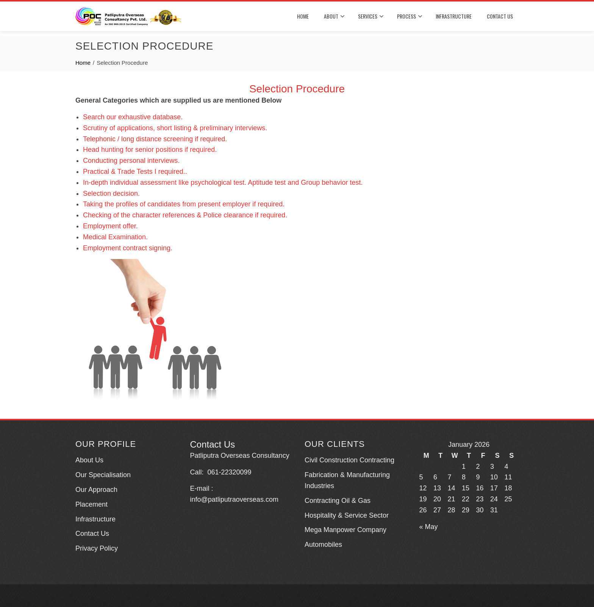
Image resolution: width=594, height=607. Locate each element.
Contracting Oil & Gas (337, 500)
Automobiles (323, 544)
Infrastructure (95, 519)
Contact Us (92, 533)
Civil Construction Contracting (349, 460)
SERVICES (371, 16)
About (334, 16)
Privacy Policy (96, 548)
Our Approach (96, 489)
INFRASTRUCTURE (454, 16)
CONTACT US (500, 16)
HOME (303, 16)
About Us (89, 460)
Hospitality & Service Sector (347, 515)
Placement (91, 504)
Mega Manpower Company (345, 530)
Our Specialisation (103, 475)
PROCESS (409, 16)
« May (428, 527)
